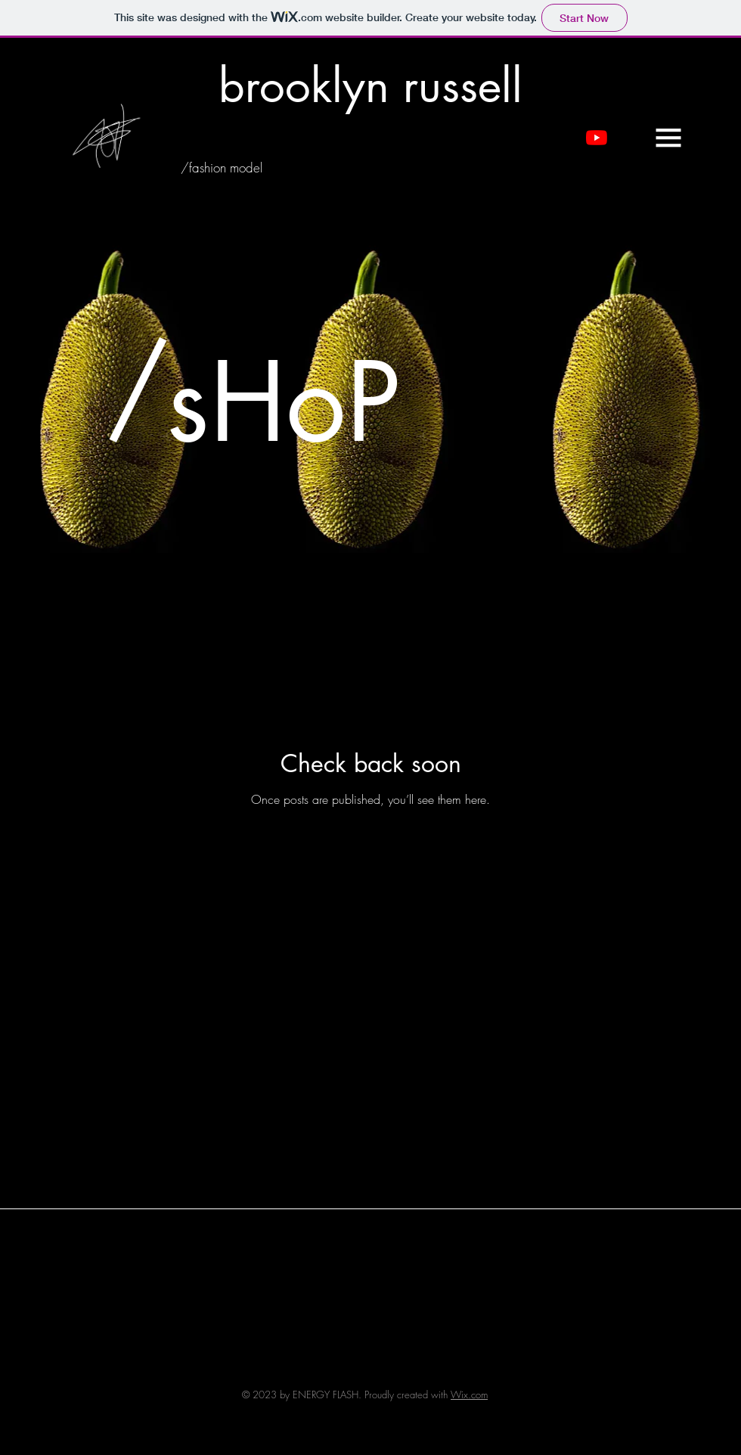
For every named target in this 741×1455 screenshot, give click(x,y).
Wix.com (469, 1394)
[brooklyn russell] (371, 86)
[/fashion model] (221, 168)
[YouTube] (596, 137)
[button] (668, 138)
